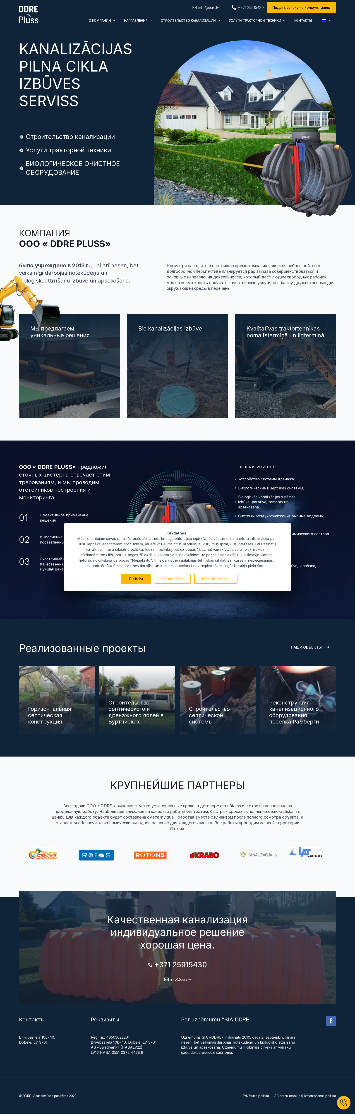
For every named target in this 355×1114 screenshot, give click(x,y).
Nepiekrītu (172, 579)
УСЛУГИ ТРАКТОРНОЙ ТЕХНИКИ (255, 20)
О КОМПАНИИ (100, 20)
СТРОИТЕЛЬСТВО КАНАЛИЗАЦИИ (188, 20)
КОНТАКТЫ (303, 20)
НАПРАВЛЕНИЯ (136, 20)
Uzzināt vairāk (216, 579)
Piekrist (136, 579)
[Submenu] (115, 20)
